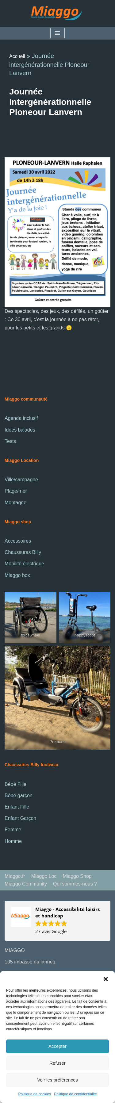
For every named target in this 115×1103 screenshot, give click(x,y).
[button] (106, 978)
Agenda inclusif (21, 418)
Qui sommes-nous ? (75, 883)
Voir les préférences (57, 1079)
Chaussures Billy (23, 552)
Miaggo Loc (44, 876)
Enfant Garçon (20, 818)
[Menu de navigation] (57, 33)
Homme (13, 841)
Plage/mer (16, 491)
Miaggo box (17, 575)
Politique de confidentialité (75, 1094)
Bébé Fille (15, 784)
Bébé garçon (19, 795)
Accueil (17, 56)
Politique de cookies (34, 1094)
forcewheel (30, 635)
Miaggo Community (26, 883)
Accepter (57, 1046)
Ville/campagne (21, 479)
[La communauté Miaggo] (57, 13)
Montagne (15, 502)
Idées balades (20, 429)
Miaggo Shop (77, 876)
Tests (10, 441)
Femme (13, 829)
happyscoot (85, 635)
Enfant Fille (17, 806)
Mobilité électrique (24, 563)
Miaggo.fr (15, 876)
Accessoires (18, 541)
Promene (57, 741)
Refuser (57, 1063)
